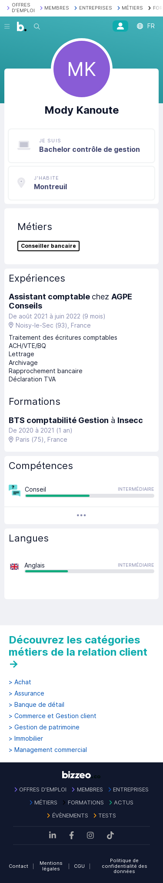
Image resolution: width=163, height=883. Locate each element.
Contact (18, 866)
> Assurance (26, 693)
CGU (79, 866)
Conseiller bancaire (48, 246)
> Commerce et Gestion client (52, 715)
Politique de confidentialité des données (124, 865)
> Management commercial (48, 749)
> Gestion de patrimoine (44, 727)
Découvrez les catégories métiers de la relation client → (78, 652)
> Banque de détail (36, 704)
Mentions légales (51, 866)
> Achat (20, 682)
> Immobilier (26, 738)
